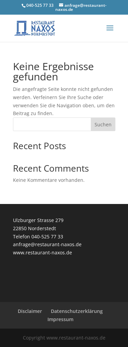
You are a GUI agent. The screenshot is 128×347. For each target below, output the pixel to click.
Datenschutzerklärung (77, 311)
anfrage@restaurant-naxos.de (47, 244)
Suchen (103, 124)
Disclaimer (30, 311)
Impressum (60, 319)
